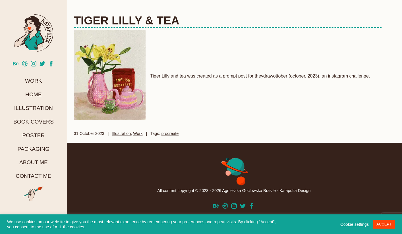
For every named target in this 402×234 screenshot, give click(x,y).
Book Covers (33, 122)
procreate (170, 133)
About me (33, 162)
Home (33, 94)
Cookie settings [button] (354, 224)
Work (33, 81)
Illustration (33, 108)
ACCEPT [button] (383, 224)
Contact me (33, 176)
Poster (33, 135)
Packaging (33, 149)
